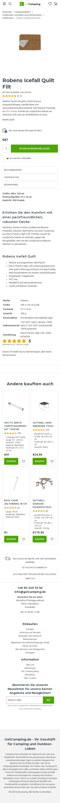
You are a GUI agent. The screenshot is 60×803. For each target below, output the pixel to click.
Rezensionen (11, 184)
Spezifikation (11, 177)
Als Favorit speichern (19, 158)
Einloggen (30, 652)
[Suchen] (10, 3)
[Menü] (4, 3)
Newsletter (30, 674)
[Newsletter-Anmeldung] (24, 700)
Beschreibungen (13, 170)
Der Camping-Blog (30, 671)
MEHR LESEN (8, 120)
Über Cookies (30, 678)
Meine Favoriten (30, 646)
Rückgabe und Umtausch (30, 636)
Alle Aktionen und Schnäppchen (30, 649)
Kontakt (30, 629)
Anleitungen (30, 668)
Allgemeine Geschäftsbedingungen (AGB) (30, 642)
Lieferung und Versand (30, 632)
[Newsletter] (48, 700)
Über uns (30, 665)
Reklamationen (30, 639)
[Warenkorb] (55, 3)
